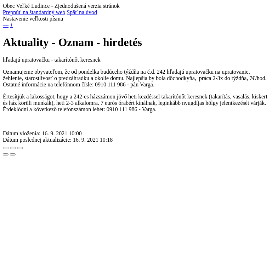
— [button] (5, 25)
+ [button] (11, 25)
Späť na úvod (82, 12)
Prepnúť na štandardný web (34, 12)
